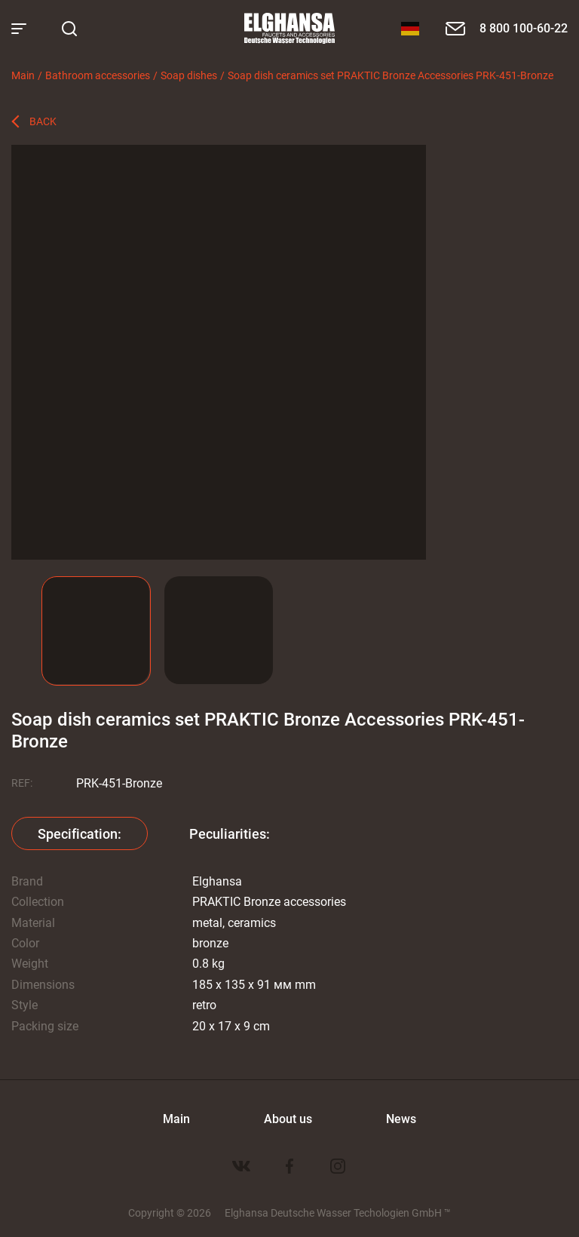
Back (43, 121)
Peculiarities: (229, 833)
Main (23, 75)
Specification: (79, 833)
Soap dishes (189, 75)
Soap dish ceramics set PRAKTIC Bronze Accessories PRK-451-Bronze (390, 75)
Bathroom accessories (97, 75)
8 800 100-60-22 (523, 27)
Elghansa (289, 29)
